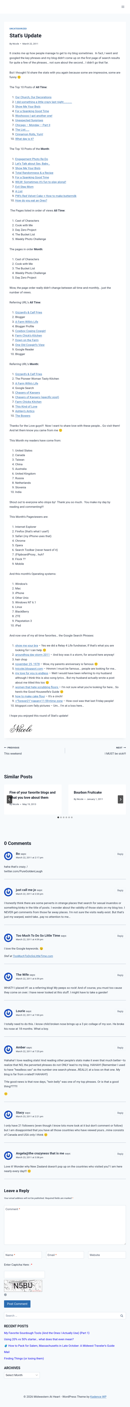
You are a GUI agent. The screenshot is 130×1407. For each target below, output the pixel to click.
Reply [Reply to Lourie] (120, 1011)
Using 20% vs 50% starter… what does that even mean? (39, 1339)
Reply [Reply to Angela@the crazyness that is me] (120, 1154)
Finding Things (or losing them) (24, 1358)
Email (52, 1255)
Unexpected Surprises (29, 120)
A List (19, 191)
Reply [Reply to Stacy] (120, 1113)
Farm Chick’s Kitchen (28, 335)
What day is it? (24, 138)
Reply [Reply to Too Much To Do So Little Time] (120, 936)
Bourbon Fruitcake (88, 792)
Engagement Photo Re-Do (31, 159)
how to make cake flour (30, 696)
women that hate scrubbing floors (37, 687)
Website (95, 1255)
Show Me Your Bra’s (27, 106)
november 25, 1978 (27, 664)
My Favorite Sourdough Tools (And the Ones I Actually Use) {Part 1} (47, 1333)
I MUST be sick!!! (97, 750)
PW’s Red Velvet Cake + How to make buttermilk (46, 196)
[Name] (23, 1255)
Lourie (20, 1011)
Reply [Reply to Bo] (120, 854)
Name (10, 1255)
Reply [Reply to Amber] (120, 1047)
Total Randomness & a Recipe (34, 172)
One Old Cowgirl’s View (30, 345)
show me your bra (26, 645)
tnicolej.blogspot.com (29, 668)
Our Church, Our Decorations (33, 97)
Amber (21, 1047)
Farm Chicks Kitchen (28, 401)
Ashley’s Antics (25, 411)
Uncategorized (18, 29)
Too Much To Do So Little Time (38, 935)
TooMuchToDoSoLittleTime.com (33, 956)
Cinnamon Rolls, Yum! (29, 134)
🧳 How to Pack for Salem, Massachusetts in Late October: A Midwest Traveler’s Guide (59, 1345)
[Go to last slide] (9, 799)
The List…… (22, 129)
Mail (6, 1352)
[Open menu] (123, 6)
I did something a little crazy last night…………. (43, 102)
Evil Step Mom (24, 186)
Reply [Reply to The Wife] (120, 975)
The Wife (22, 975)
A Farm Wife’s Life (26, 321)
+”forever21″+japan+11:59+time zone (39, 701)
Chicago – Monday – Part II (32, 125)
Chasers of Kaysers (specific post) (37, 397)
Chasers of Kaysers (27, 392)
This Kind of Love (26, 406)
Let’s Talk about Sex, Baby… (32, 163)
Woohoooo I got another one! (33, 115)
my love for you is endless (31, 673)
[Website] (107, 1255)
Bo (18, 854)
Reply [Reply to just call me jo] (120, 890)
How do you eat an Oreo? (31, 200)
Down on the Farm (27, 340)
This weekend (33, 750)
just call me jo (26, 890)
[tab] (58, 817)
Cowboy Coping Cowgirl (30, 331)
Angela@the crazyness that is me (40, 1153)
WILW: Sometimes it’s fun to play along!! (40, 182)
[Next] (120, 799)
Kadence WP (98, 1396)
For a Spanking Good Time (32, 111)
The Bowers (22, 415)
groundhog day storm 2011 (32, 654)
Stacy (20, 1112)
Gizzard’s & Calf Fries (28, 312)
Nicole (16, 43)
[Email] (65, 1255)
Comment (13, 1209)
